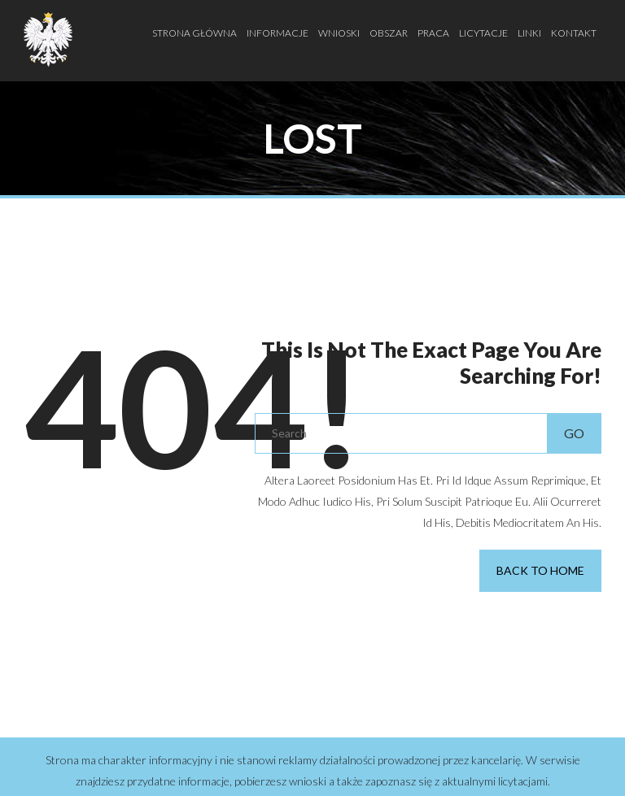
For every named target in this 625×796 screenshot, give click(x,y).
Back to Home (540, 570)
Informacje (277, 33)
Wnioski (339, 33)
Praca (433, 33)
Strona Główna (194, 33)
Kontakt (574, 33)
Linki (529, 33)
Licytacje (483, 33)
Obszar (388, 33)
